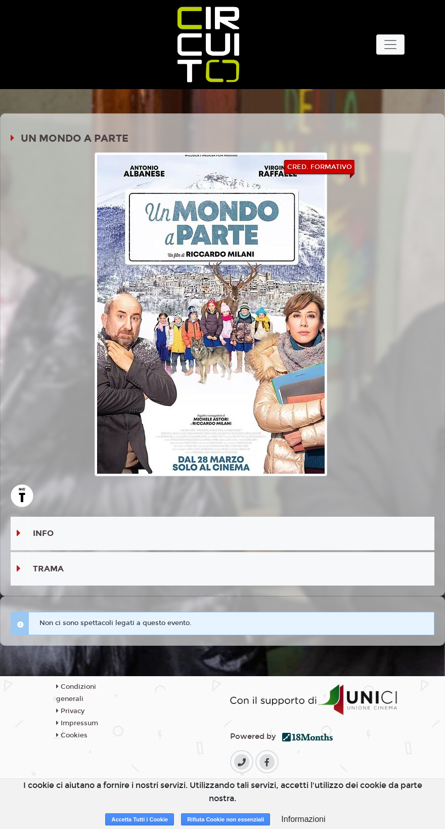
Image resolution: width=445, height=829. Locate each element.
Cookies (71, 735)
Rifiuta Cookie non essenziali (225, 819)
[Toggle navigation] (390, 44)
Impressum (77, 723)
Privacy (70, 711)
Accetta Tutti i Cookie (139, 819)
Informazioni (303, 819)
